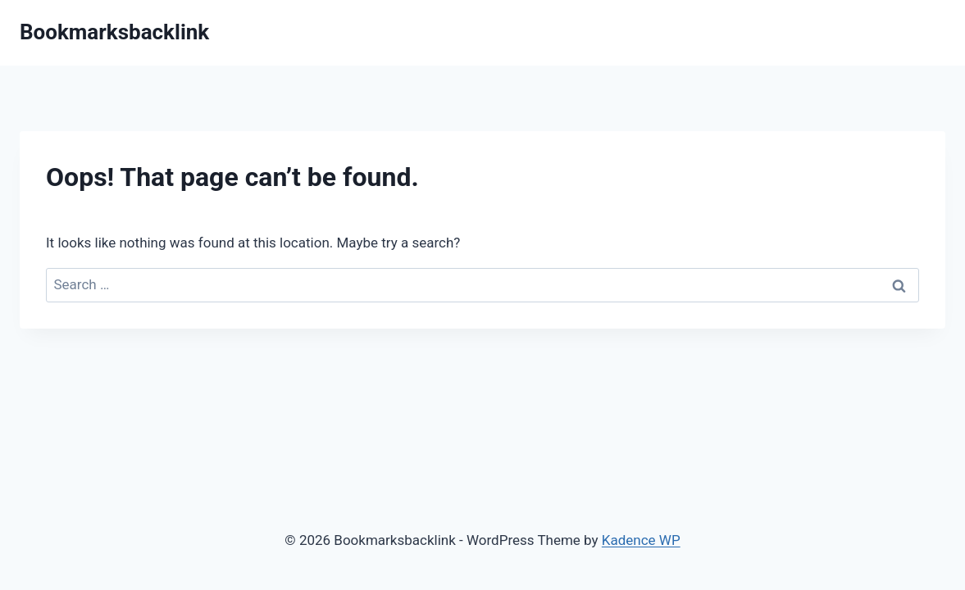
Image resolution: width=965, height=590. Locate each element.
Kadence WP (641, 540)
